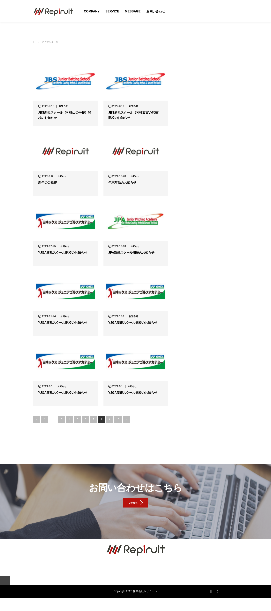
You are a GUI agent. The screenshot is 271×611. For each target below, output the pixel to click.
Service (112, 11)
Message (132, 11)
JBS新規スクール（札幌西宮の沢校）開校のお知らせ (134, 115)
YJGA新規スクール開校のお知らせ (62, 252)
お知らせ (63, 106)
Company (92, 11)
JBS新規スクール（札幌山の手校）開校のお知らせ (64, 115)
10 (118, 419)
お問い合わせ (155, 11)
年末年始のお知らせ (122, 182)
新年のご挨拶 (47, 182)
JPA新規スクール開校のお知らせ (131, 252)
